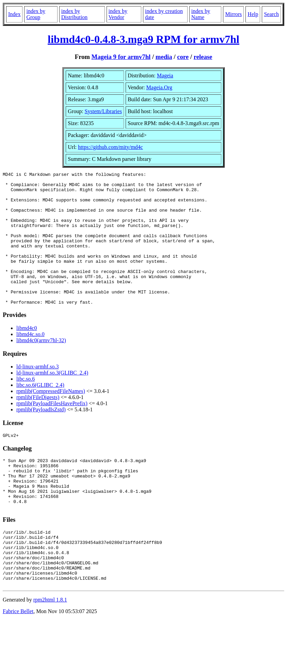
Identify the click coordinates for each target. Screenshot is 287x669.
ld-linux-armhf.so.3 (37, 393)
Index (14, 14)
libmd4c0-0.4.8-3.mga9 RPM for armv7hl (143, 39)
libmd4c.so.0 (30, 361)
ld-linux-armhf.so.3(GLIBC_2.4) (52, 399)
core (183, 56)
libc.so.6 (25, 405)
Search (271, 14)
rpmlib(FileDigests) (37, 424)
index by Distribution (74, 14)
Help (253, 14)
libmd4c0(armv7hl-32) (41, 367)
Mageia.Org (159, 87)
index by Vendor (118, 14)
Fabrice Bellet (18, 660)
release (203, 56)
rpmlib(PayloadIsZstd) (41, 436)
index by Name (200, 14)
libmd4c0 (26, 355)
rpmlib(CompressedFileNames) (50, 418)
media (164, 56)
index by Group (35, 14)
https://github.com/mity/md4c (110, 147)
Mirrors (233, 14)
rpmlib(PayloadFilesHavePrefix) (51, 430)
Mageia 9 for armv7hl (121, 56)
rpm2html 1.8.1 (50, 649)
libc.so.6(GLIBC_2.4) (40, 411)
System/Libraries (103, 111)
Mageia (165, 75)
